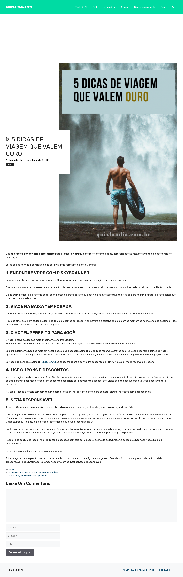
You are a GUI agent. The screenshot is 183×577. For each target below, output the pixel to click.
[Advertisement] (91, 36)
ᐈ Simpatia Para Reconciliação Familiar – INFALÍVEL (34, 472)
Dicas (9, 165)
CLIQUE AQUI (49, 361)
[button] (173, 7)
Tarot (164, 7)
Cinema (124, 7)
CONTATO (164, 570)
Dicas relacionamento (144, 7)
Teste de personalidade (103, 7)
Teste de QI (81, 7)
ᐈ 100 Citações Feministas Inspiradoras (28, 475)
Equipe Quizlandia (14, 160)
